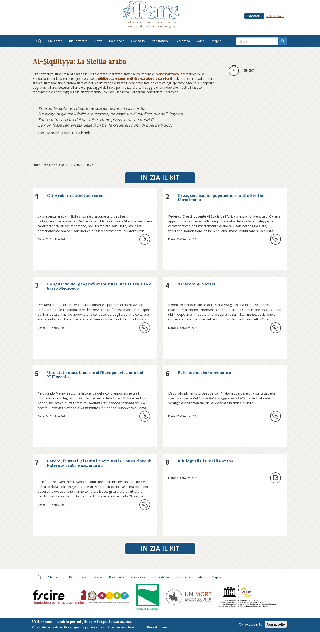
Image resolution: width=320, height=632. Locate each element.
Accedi (254, 16)
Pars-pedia (116, 41)
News (98, 41)
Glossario (138, 41)
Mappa (216, 41)
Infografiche (160, 41)
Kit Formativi (78, 41)
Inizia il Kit (160, 177)
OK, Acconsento (250, 625)
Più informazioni (160, 628)
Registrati (275, 16)
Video (201, 41)
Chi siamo (55, 41)
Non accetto (276, 625)
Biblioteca (183, 41)
